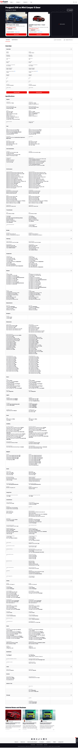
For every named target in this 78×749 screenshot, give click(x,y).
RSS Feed (45, 744)
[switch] (55, 39)
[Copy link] (70, 10)
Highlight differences (69, 39)
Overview (8, 39)
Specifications (15, 39)
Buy (31, 2)
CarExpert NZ (60, 741)
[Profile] (76, 2)
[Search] (74, 2)
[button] (16, 24)
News (12, 2)
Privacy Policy (33, 744)
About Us (16, 741)
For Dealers (42, 741)
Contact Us (48, 741)
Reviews (18, 2)
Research (26, 2)
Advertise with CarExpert (32, 741)
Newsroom (23, 741)
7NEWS (54, 741)
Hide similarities (58, 39)
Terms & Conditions (40, 744)
